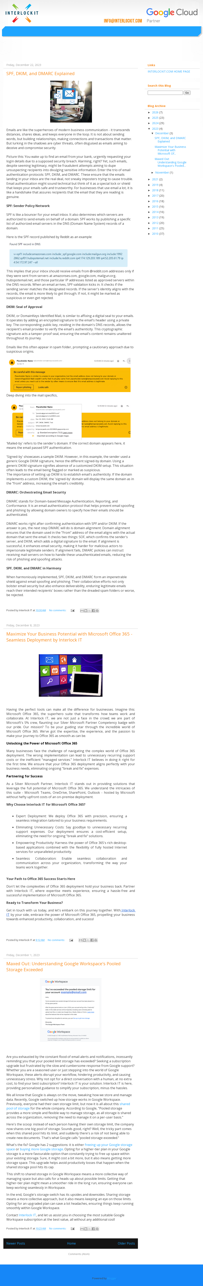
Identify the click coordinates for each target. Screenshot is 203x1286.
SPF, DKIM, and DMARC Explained (40, 73)
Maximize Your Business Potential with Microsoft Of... (170, 150)
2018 (155, 190)
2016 (155, 201)
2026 (155, 112)
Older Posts (126, 1243)
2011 (155, 228)
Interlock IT (27, 1215)
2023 (155, 128)
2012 (155, 223)
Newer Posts (15, 1243)
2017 (155, 195)
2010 (155, 233)
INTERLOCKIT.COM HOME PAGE (169, 71)
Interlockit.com (22, 52)
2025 (155, 118)
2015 (155, 206)
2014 (155, 212)
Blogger (111, 1278)
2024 (155, 123)
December (162, 133)
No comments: (58, 610)
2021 (155, 179)
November (162, 172)
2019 (155, 185)
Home (71, 1243)
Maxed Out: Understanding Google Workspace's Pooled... (170, 162)
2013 (155, 217)
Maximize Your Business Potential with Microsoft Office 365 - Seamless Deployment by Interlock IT (69, 637)
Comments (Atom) (78, 1254)
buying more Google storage (41, 1149)
